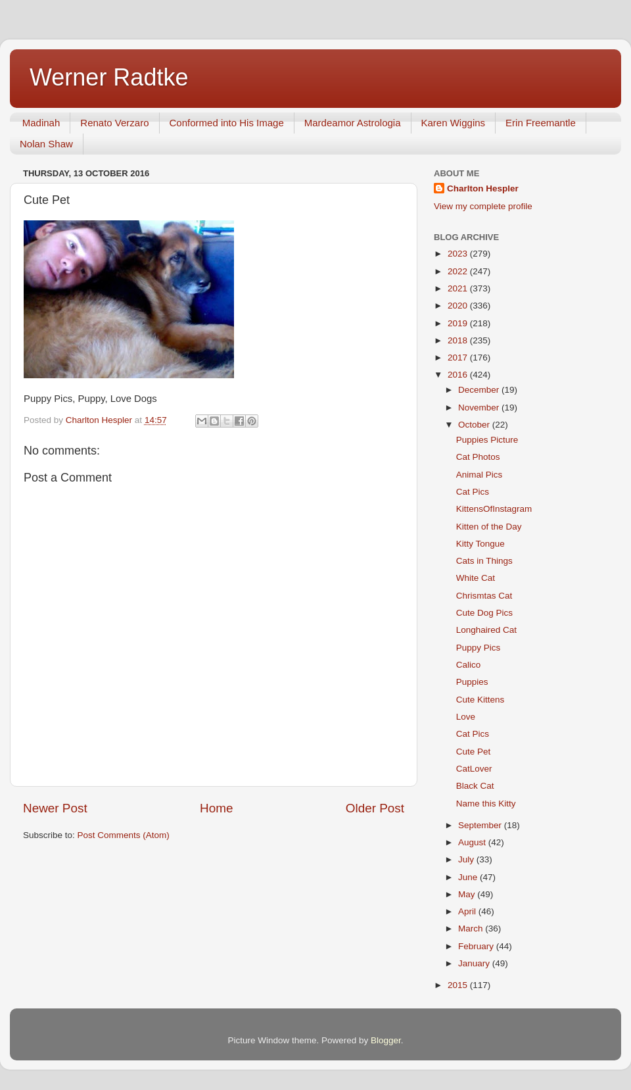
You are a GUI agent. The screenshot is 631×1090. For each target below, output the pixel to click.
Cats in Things (484, 561)
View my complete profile (483, 206)
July (467, 859)
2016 (459, 375)
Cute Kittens (480, 700)
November (480, 407)
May (467, 894)
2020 (459, 305)
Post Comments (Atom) (124, 835)
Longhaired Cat (486, 630)
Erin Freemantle (540, 122)
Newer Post (55, 808)
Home (216, 808)
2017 (459, 357)
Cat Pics (472, 492)
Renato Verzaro (114, 122)
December (480, 390)
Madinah (41, 122)
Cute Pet (473, 751)
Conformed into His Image (227, 122)
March (471, 928)
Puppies (472, 682)
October (475, 425)
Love (465, 717)
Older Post (375, 808)
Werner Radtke (109, 77)
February (477, 946)
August (473, 842)
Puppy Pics (478, 648)
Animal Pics (479, 475)
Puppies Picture (487, 440)
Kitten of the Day (489, 527)
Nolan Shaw (46, 143)
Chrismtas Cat (484, 596)
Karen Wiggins (453, 122)
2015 (459, 985)
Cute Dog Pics (484, 613)
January (475, 963)
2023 (459, 254)
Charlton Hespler (483, 188)
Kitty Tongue (480, 544)
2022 (459, 271)
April (468, 911)
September (481, 825)
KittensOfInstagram (494, 509)
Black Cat (475, 786)
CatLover (474, 769)
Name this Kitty (486, 803)
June (469, 877)
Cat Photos (478, 457)
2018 (459, 340)
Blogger (386, 1040)
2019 (459, 323)
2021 (459, 288)
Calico (468, 665)
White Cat (475, 578)
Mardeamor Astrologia (352, 122)
